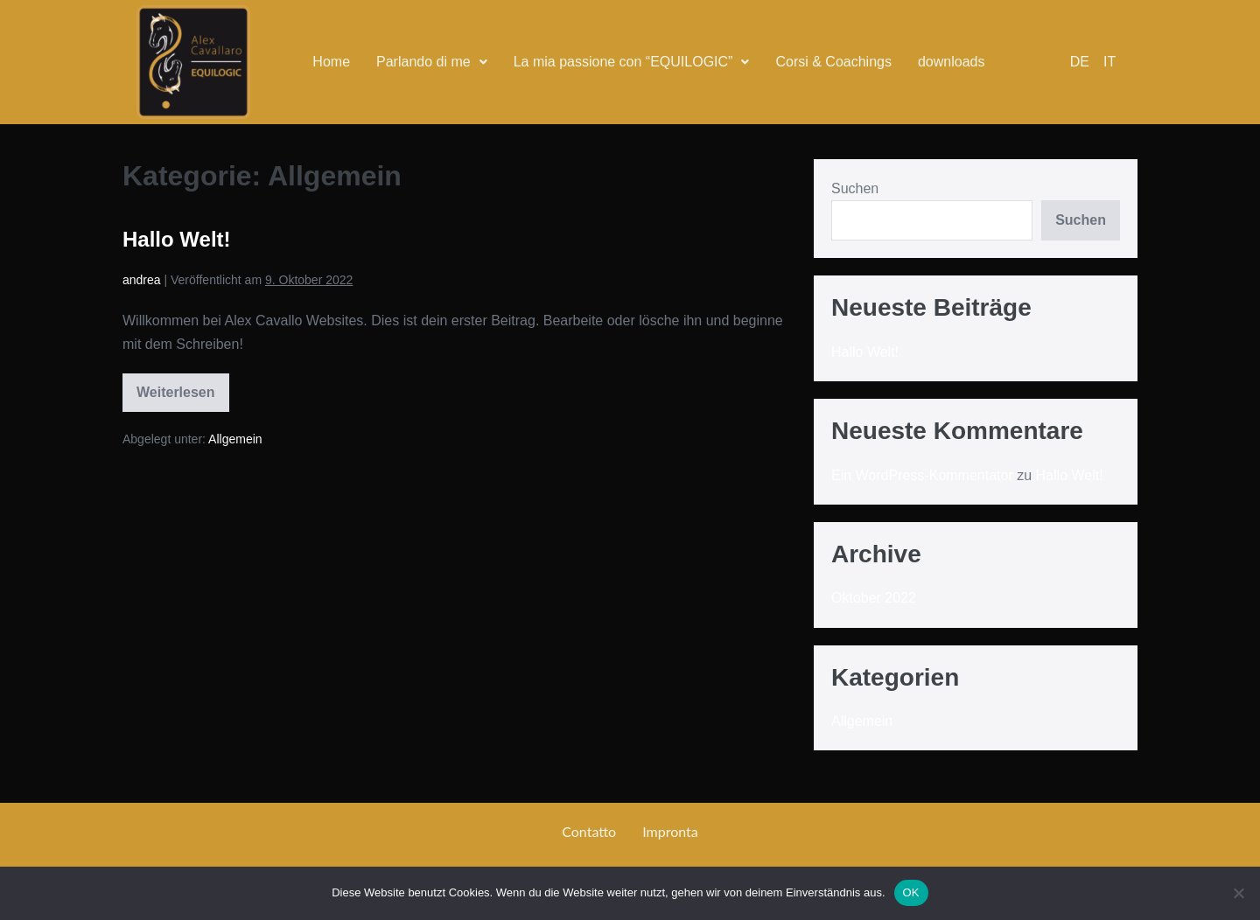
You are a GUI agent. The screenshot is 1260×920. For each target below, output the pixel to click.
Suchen (854, 188)
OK (911, 892)
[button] (431, 62)
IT (1109, 61)
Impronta (670, 831)
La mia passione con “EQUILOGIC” (632, 61)
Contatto (589, 831)
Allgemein (235, 439)
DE (1079, 61)
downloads (951, 61)
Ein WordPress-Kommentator (922, 475)
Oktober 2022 (873, 597)
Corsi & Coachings (833, 61)
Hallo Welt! (176, 239)
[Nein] (1238, 893)
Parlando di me (431, 61)
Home (331, 61)
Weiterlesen (175, 386)
